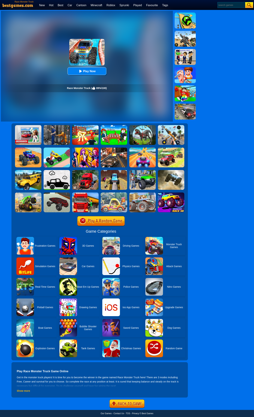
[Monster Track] (28, 193)
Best (60, 5)
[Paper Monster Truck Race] (57, 171)
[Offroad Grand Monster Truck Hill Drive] (171, 149)
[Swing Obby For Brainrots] (185, 86)
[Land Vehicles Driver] (57, 193)
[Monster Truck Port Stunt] (28, 149)
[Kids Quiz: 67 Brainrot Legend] (85, 126)
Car (70, 5)
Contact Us (118, 413)
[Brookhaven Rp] (28, 126)
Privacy (135, 413)
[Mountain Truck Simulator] (85, 171)
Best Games (147, 413)
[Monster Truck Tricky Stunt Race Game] (114, 171)
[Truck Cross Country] (28, 171)
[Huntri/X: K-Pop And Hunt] (85, 149)
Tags (165, 5)
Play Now (87, 71)
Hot (51, 5)
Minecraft (96, 5)
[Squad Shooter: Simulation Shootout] (185, 32)
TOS (128, 413)
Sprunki (124, 5)
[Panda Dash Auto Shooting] (171, 126)
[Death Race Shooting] (114, 149)
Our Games (106, 413)
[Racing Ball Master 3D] (185, 14)
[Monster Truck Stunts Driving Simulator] (142, 171)
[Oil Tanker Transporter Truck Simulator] (85, 193)
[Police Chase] (185, 105)
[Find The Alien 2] (185, 50)
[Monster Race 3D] (171, 193)
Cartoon (81, 5)
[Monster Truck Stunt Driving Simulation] (142, 193)
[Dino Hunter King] (142, 126)
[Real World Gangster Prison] (57, 126)
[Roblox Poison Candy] (114, 126)
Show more (23, 390)
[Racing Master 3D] (142, 149)
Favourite (152, 5)
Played (137, 5)
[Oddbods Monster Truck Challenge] (114, 193)
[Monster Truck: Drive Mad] (57, 149)
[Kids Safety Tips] (185, 68)
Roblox (110, 5)
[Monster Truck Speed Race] (171, 171)
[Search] (231, 5)
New (42, 5)
